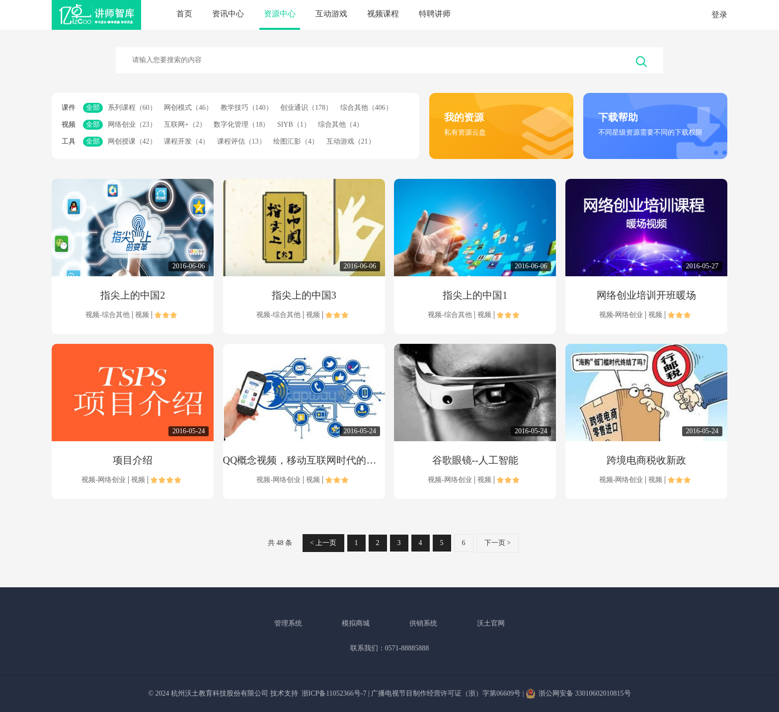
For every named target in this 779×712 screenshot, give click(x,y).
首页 (184, 13)
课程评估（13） (241, 141)
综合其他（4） (340, 124)
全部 (93, 107)
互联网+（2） (185, 124)
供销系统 (423, 623)
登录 (719, 14)
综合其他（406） (366, 107)
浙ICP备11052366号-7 (334, 693)
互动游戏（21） (350, 141)
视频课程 (383, 13)
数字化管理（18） (241, 124)
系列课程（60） (132, 107)
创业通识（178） (306, 107)
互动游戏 (331, 13)
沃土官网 (491, 623)
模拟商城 (356, 623)
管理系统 (288, 623)
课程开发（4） (186, 141)
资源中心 (280, 13)
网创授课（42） (132, 141)
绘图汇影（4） (295, 141)
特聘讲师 (435, 13)
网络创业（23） (132, 124)
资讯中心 (228, 13)
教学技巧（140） (247, 107)
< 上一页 (323, 543)
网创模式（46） (188, 107)
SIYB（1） (294, 124)
